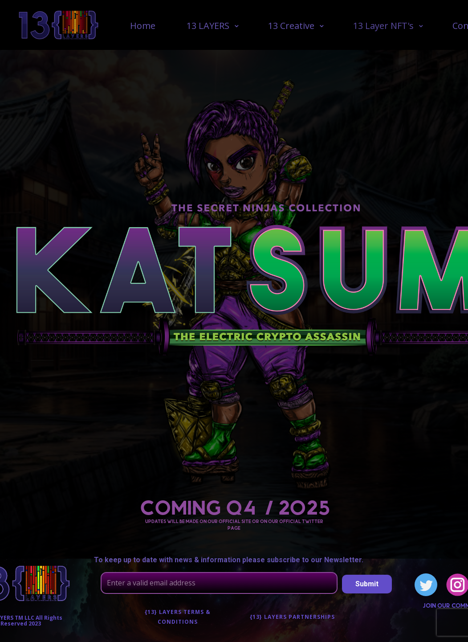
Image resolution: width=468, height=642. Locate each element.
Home (142, 26)
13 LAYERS (208, 26)
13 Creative (291, 26)
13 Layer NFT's (383, 26)
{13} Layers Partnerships (292, 617)
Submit (366, 584)
